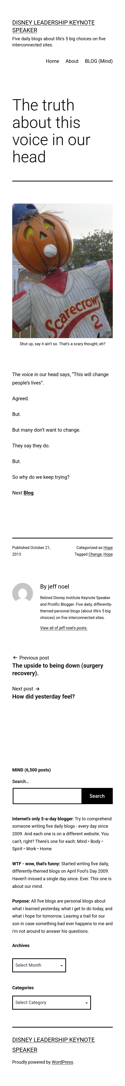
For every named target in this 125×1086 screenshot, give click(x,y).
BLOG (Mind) (99, 61)
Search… (20, 781)
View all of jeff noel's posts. (64, 628)
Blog (28, 493)
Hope (108, 547)
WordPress (62, 1062)
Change (95, 554)
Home (52, 61)
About (72, 61)
